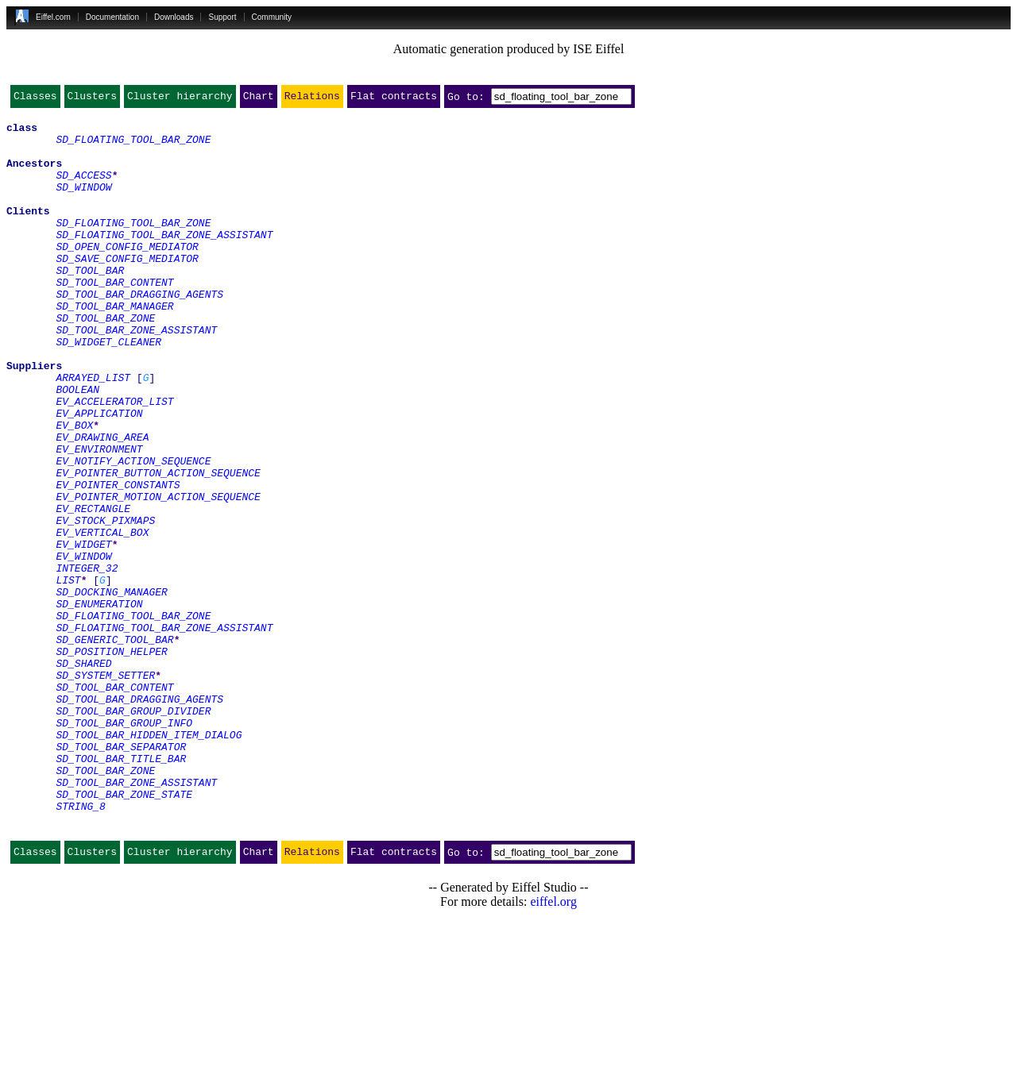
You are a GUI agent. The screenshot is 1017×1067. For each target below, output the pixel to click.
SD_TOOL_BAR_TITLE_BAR (121, 889)
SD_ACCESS (83, 189)
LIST (68, 675)
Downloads (173, 17)
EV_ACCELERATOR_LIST (114, 460)
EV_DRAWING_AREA (102, 503)
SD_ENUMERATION (99, 703)
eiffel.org (553, 1047)
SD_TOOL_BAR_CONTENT (114, 317)
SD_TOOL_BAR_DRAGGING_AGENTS (139, 332)
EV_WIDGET (83, 632)
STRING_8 (80, 946)
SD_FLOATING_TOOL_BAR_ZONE (133, 146)
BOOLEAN (77, 446)
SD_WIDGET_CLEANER (108, 389)
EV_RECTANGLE (93, 589)
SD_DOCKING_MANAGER (111, 689)
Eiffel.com (53, 17)
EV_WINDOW (83, 646)
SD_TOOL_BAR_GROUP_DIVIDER (133, 832)
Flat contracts (393, 99)
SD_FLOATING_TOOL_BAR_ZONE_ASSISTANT (164, 260)
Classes (35, 99)
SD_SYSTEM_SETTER (105, 789)
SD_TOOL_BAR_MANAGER (114, 346)
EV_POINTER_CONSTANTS (118, 560)
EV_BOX (74, 489)
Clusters (92, 99)
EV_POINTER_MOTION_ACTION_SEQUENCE (158, 575)
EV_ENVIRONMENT (99, 517)
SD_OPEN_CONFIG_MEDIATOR (127, 275)
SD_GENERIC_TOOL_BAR (114, 746)
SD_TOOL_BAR (90, 303)
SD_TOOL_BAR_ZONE (105, 360)
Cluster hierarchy (180, 99)
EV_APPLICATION (99, 475)
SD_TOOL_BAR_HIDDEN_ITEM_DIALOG (149, 860)
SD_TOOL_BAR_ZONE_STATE (124, 932)
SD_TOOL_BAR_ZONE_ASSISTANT (136, 375)
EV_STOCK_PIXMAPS (105, 603)
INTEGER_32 (87, 660)
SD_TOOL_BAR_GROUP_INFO (124, 846)
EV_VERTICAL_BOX (102, 618)
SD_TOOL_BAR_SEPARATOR (121, 875)
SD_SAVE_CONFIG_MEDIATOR (127, 289)
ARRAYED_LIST (93, 432)
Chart (258, 99)
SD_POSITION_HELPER (111, 760)
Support (222, 17)
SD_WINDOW (83, 203)
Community (272, 17)
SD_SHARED (83, 775)
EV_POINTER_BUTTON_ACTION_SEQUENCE (158, 546)
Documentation (112, 17)
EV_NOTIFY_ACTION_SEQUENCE (133, 532)
